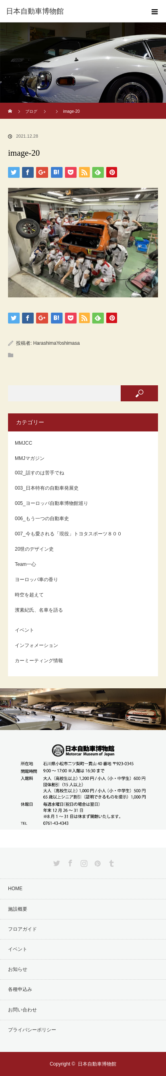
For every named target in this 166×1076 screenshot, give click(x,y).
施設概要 (17, 909)
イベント (24, 630)
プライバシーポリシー (32, 1030)
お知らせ (17, 969)
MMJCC (23, 443)
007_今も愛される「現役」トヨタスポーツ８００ (68, 534)
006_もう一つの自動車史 (42, 518)
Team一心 (25, 564)
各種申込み (20, 989)
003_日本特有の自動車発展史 (47, 488)
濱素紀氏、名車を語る (39, 610)
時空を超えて (29, 595)
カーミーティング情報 (39, 660)
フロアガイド (22, 929)
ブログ (31, 111)
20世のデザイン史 (34, 549)
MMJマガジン (30, 458)
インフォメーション (36, 645)
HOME (15, 888)
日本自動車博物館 (97, 1064)
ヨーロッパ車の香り (36, 579)
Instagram (83, 862)
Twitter (56, 862)
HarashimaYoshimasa (56, 343)
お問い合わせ (22, 1010)
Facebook (69, 862)
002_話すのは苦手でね (39, 473)
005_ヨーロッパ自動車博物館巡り (51, 503)
